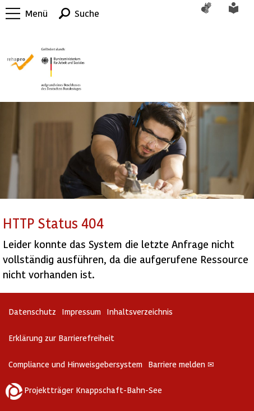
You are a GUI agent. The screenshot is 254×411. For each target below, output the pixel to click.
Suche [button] (87, 13)
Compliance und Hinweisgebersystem (75, 364)
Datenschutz (32, 311)
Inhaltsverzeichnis (140, 311)
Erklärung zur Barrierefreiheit (61, 338)
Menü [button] (36, 13)
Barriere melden (181, 364)
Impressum (81, 311)
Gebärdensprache (212, 13)
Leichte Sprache (240, 13)
